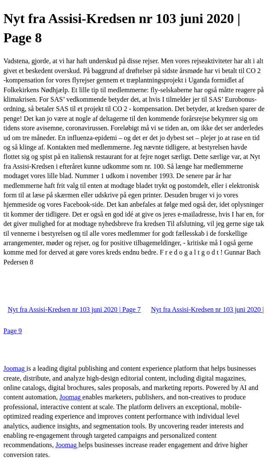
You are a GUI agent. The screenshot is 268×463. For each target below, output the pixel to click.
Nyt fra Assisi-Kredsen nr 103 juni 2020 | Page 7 (74, 309)
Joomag (15, 368)
